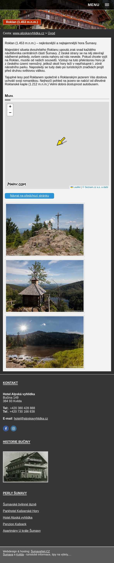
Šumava (8, 554)
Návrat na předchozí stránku (29, 195)
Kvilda (20, 554)
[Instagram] (13, 428)
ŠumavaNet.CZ (40, 551)
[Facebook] (6, 428)
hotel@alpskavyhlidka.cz (31, 418)
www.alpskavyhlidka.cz (28, 33)
